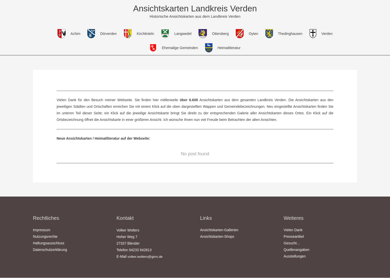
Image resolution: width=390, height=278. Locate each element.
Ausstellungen (295, 257)
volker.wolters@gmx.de (146, 257)
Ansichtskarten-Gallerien (219, 231)
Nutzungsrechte (45, 237)
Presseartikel (294, 237)
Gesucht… (292, 244)
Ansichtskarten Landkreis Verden (195, 9)
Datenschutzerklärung (50, 250)
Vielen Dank (293, 231)
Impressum (41, 231)
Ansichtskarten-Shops (217, 237)
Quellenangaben (297, 250)
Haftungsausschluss (49, 244)
